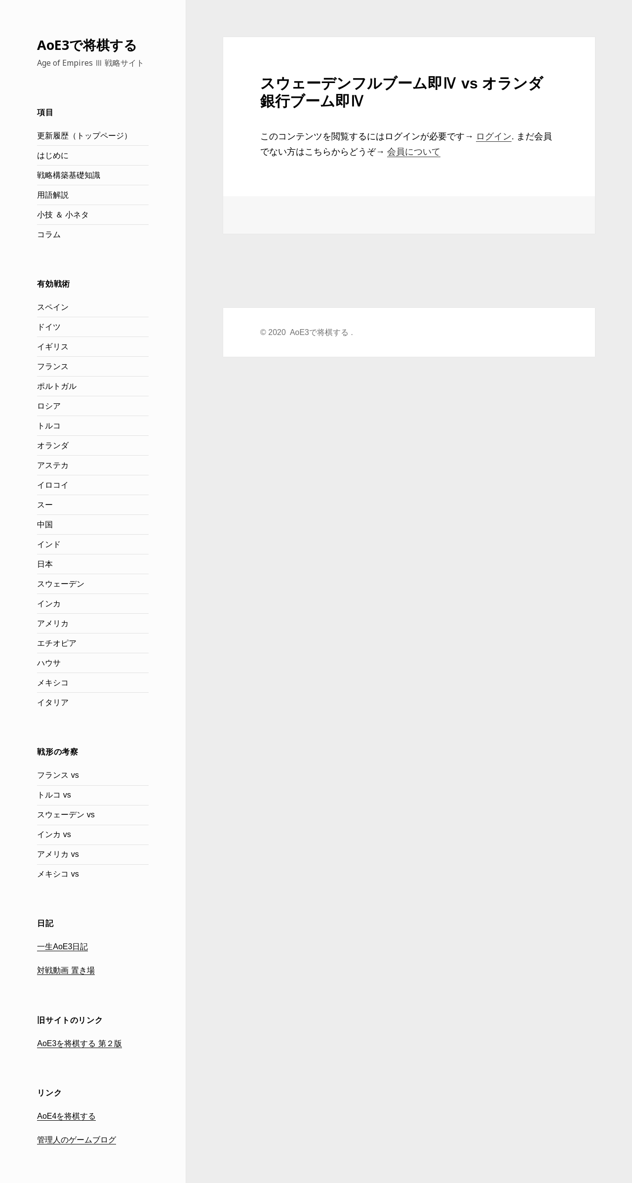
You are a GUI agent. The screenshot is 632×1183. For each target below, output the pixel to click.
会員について (413, 152)
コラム (49, 234)
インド (49, 544)
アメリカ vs (58, 854)
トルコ (49, 426)
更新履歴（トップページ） (84, 135)
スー (45, 505)
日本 (45, 564)
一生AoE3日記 (62, 946)
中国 (45, 524)
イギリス (53, 346)
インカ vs (54, 834)
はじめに (53, 155)
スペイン (53, 307)
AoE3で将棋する (87, 45)
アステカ (53, 465)
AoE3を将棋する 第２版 (79, 1043)
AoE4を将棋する (66, 1116)
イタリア (53, 702)
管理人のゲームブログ (76, 1140)
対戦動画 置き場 (65, 970)
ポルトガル (57, 386)
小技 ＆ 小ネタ (63, 215)
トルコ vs (54, 795)
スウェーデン (60, 584)
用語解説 (53, 195)
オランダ (53, 445)
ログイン (494, 136)
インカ (49, 603)
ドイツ (49, 327)
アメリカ (53, 623)
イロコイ (53, 485)
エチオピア (57, 643)
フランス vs (58, 775)
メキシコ (53, 682)
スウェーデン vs (65, 814)
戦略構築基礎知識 (68, 175)
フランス (53, 366)
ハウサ (49, 663)
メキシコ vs (58, 874)
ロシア (49, 406)
